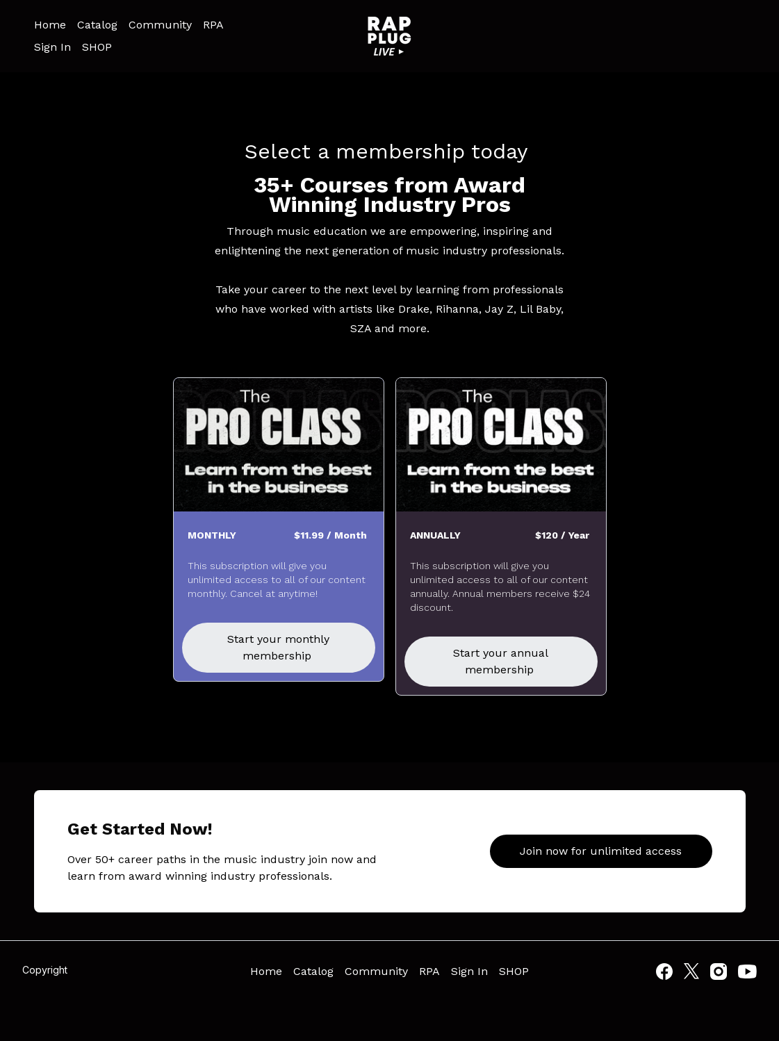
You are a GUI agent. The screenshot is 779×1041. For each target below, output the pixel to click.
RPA (213, 24)
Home (50, 24)
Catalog (97, 24)
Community (160, 24)
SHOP (97, 47)
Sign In (52, 47)
